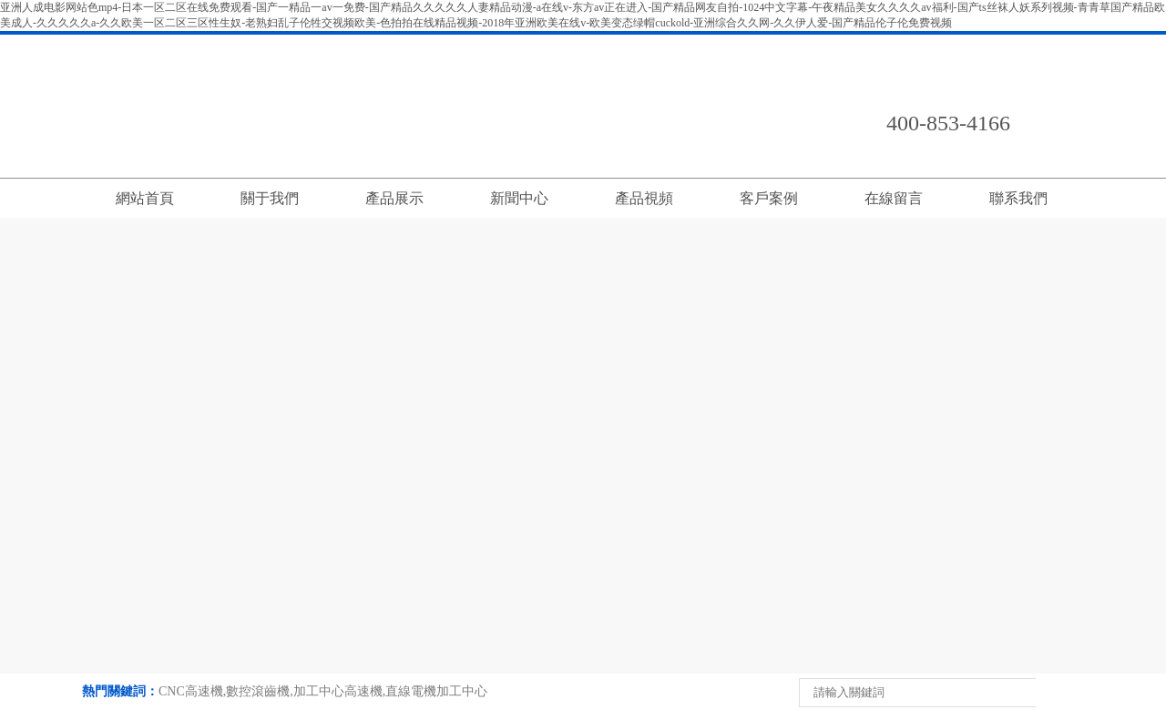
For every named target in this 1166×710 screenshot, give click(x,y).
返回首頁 (831, 46)
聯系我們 (900, 46)
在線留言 (969, 46)
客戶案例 (769, 198)
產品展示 (394, 198)
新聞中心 (519, 198)
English (1039, 46)
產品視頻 (644, 198)
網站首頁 (145, 198)
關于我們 (269, 198)
